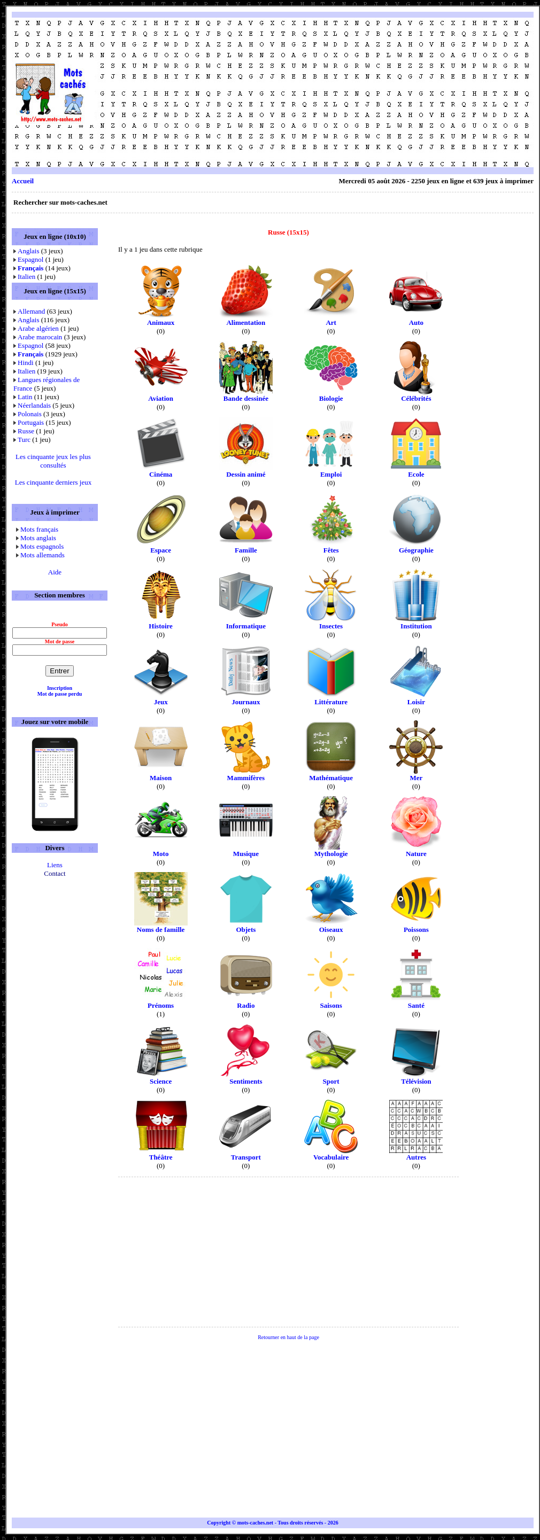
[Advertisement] (400, 92)
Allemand (31, 311)
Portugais (31, 422)
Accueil (23, 181)
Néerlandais (34, 405)
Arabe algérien (38, 328)
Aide (54, 572)
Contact (54, 873)
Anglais (28, 251)
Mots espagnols (42, 546)
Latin (25, 397)
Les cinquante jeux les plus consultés (53, 461)
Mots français (39, 529)
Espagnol (30, 259)
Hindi (26, 363)
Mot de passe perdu (59, 694)
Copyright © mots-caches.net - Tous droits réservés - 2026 (272, 1523)
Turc (24, 439)
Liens (55, 865)
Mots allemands (42, 555)
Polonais (30, 414)
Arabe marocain (40, 337)
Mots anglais (38, 538)
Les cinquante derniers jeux (53, 482)
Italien (26, 277)
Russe (26, 431)
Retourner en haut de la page (288, 1337)
